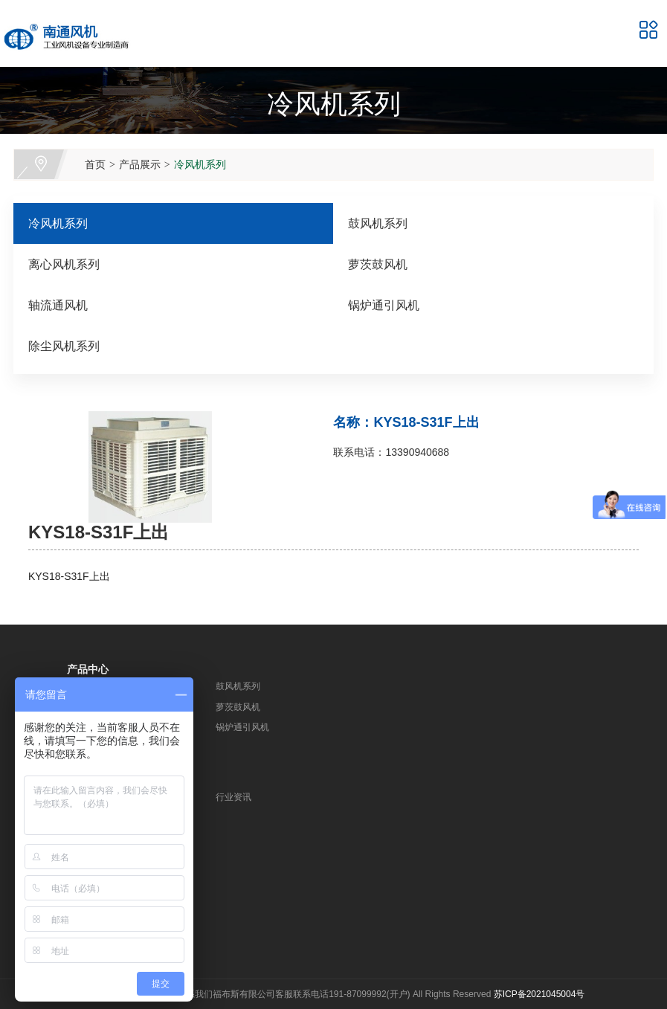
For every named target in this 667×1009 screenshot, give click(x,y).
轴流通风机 (58, 305)
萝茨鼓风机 (377, 264)
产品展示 (140, 164)
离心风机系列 (64, 264)
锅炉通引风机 (383, 305)
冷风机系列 (200, 164)
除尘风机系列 (64, 346)
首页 (95, 164)
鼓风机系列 (377, 223)
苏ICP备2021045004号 (539, 994)
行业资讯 (233, 797)
